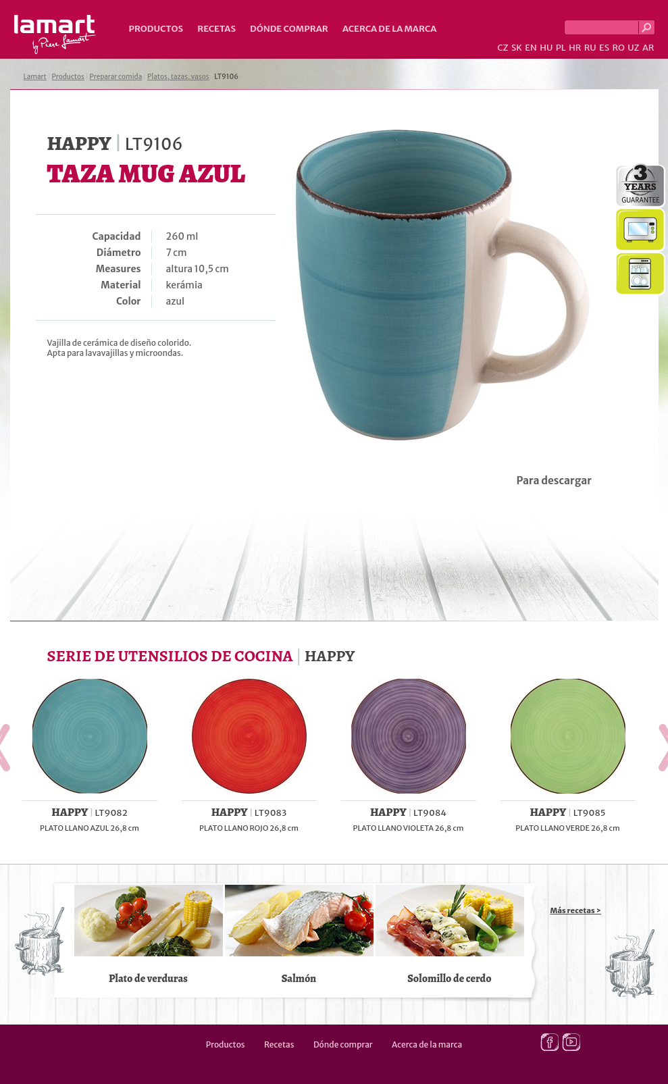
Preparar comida (116, 76)
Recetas (216, 28)
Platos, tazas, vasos (178, 76)
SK (516, 47)
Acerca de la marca (389, 28)
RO (618, 47)
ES (604, 47)
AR (648, 47)
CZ (502, 47)
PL (561, 47)
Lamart (55, 34)
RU (590, 47)
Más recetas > (576, 910)
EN (531, 47)
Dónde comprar (289, 28)
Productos (156, 28)
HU (546, 47)
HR (575, 47)
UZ (633, 47)
